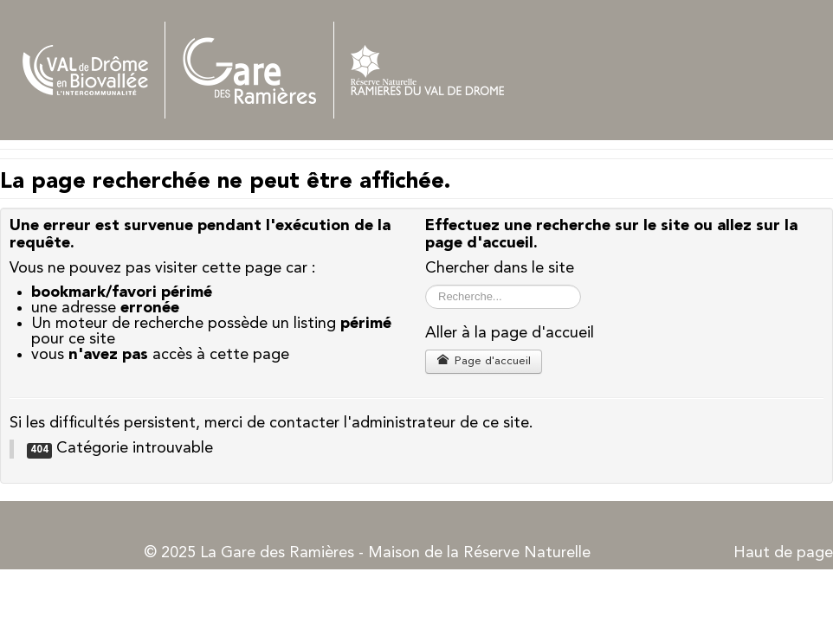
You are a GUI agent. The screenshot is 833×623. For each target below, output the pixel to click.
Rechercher (425, 285)
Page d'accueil (483, 360)
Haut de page (783, 553)
